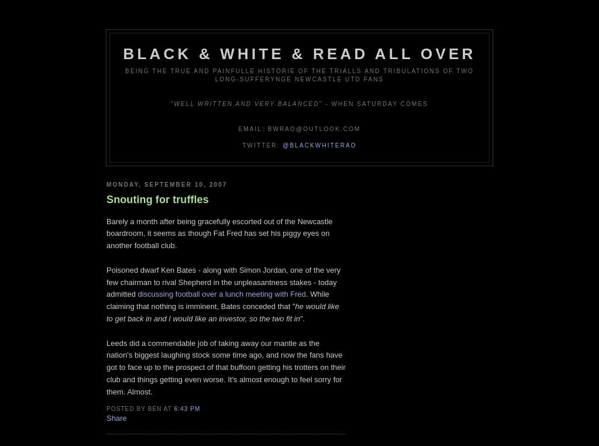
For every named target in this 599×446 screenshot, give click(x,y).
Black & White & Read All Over (299, 54)
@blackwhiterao (319, 145)
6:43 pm (187, 409)
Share (116, 418)
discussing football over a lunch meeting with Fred (221, 294)
